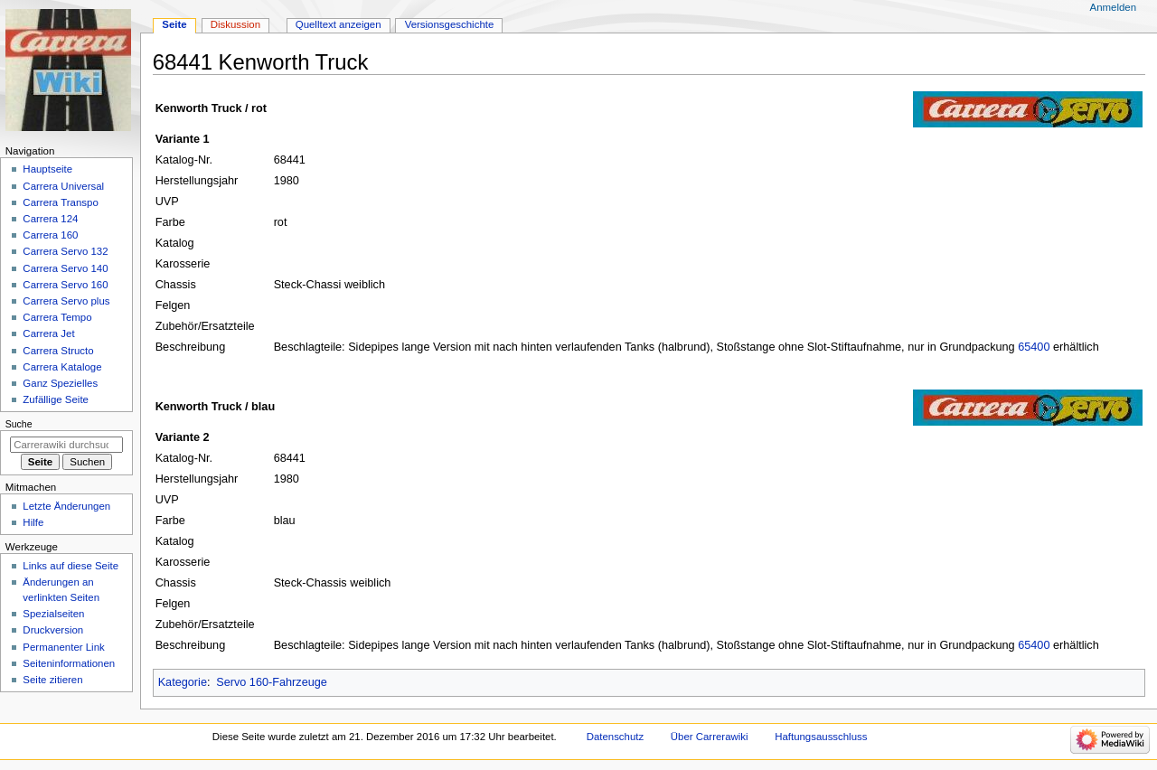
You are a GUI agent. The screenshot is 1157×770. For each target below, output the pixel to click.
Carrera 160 (50, 235)
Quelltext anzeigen (338, 24)
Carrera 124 (50, 218)
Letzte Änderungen (66, 506)
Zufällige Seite (56, 399)
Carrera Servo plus (66, 301)
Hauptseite (47, 169)
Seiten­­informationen (69, 663)
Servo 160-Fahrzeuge (271, 682)
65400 (1033, 347)
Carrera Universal (63, 186)
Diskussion (235, 24)
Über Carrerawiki (709, 736)
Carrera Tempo (57, 317)
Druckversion (53, 629)
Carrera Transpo (60, 202)
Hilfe (33, 522)
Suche (19, 423)
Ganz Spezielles (60, 383)
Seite (174, 24)
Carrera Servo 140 (65, 268)
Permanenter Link (63, 647)
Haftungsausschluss (821, 736)
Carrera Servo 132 (65, 251)
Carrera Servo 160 (65, 284)
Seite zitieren (52, 679)
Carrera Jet (48, 333)
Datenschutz (615, 736)
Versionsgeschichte (449, 24)
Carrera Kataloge (62, 367)
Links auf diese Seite (70, 565)
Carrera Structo (58, 350)
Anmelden (1113, 7)
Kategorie (182, 682)
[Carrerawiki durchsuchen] (66, 445)
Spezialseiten (53, 613)
